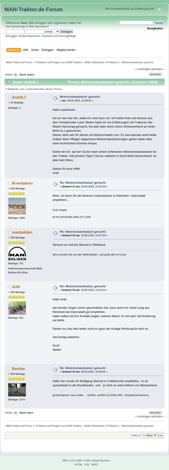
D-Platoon (111, 62)
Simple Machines (101, 460)
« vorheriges (142, 69)
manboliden (22, 232)
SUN (15, 287)
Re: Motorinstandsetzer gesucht (83, 182)
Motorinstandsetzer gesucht (80, 96)
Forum (54, 9)
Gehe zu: (136, 435)
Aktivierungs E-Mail (22, 26)
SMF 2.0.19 (68, 460)
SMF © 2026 (83, 460)
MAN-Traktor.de (24, 9)
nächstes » (157, 69)
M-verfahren (22, 183)
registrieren (60, 23)
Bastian (18, 369)
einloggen (40, 23)
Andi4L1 (19, 97)
